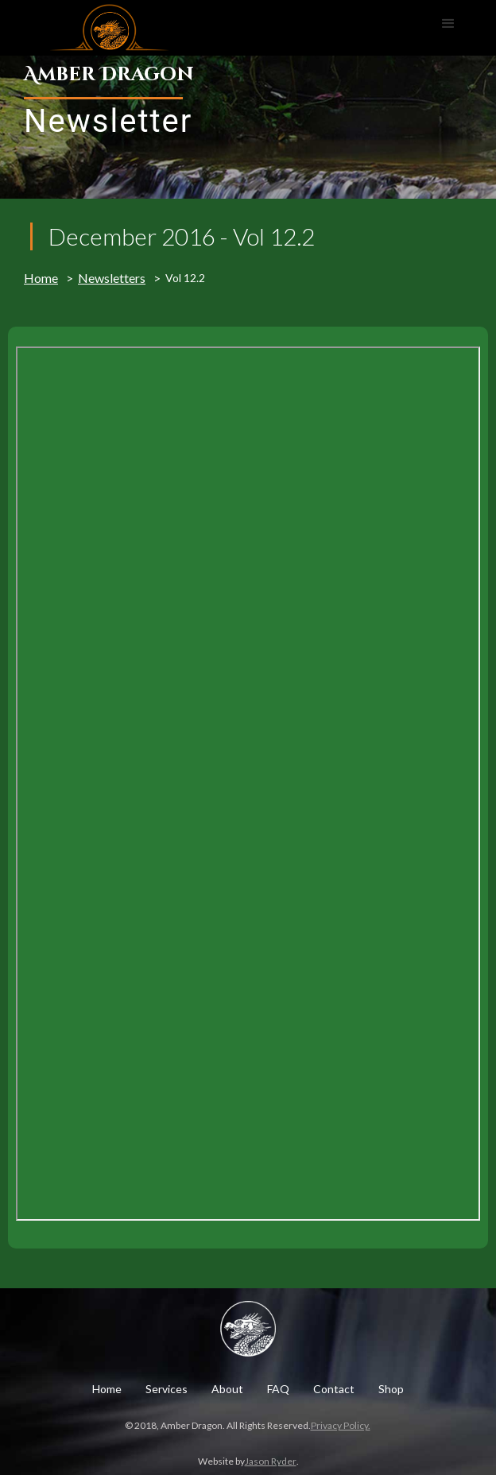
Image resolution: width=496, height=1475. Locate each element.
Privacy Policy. (340, 1425)
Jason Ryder (270, 1461)
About (227, 1389)
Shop (391, 1389)
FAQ (278, 1389)
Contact (334, 1389)
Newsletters (111, 277)
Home (41, 277)
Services (166, 1389)
